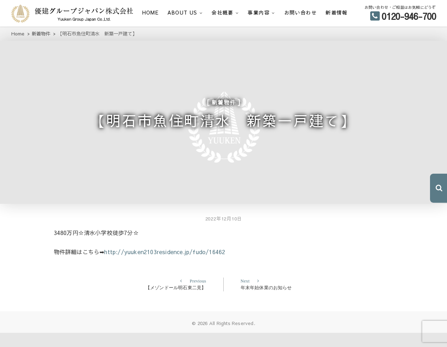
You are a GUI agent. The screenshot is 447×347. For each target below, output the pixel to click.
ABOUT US (182, 12)
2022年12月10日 (223, 233)
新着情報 (337, 12)
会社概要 (223, 12)
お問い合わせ (300, 12)
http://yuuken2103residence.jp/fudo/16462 (164, 266)
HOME (150, 12)
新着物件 (223, 106)
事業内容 (259, 12)
